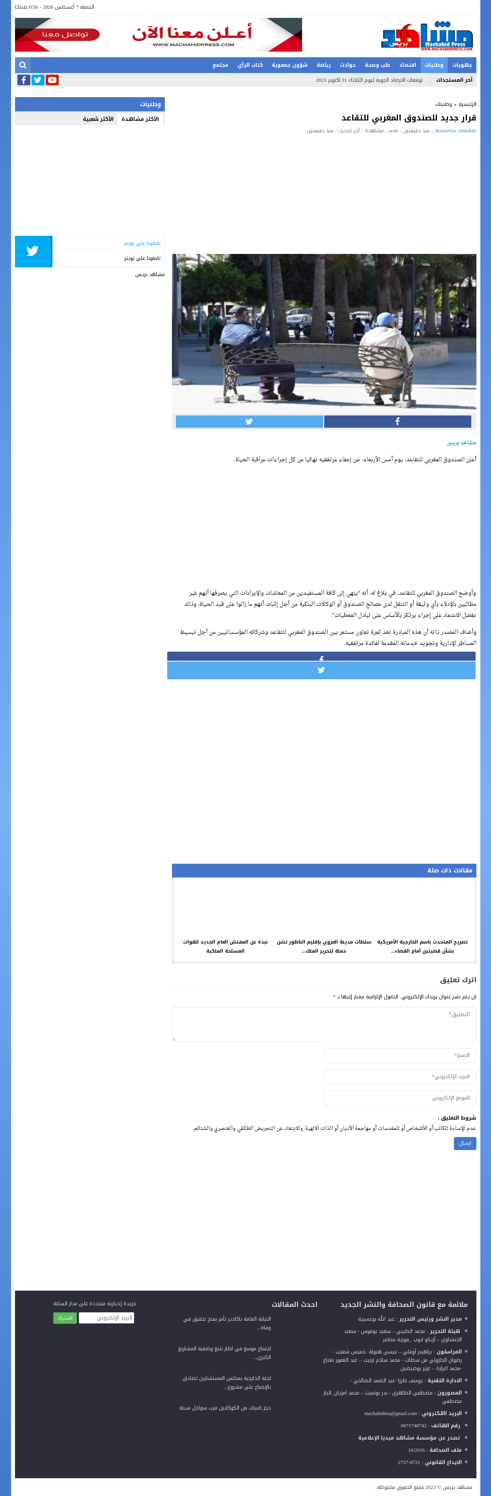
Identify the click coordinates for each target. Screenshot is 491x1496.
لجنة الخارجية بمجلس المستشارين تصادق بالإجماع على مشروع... (227, 1382)
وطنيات (434, 65)
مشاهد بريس (150, 274)
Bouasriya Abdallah (455, 130)
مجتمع (220, 65)
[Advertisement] (324, 192)
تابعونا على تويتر (142, 258)
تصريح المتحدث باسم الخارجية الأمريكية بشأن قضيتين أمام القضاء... (422, 946)
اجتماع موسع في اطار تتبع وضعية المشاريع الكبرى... (224, 1353)
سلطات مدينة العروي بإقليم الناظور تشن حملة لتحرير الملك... (324, 946)
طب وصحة (377, 65)
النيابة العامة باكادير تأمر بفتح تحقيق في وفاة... (227, 1323)
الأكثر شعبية (98, 119)
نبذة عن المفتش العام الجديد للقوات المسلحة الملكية (225, 946)
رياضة (324, 65)
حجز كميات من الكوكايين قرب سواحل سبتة (225, 1408)
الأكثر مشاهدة (140, 119)
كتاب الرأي (250, 65)
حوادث (348, 65)
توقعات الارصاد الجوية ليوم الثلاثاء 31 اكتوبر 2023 (369, 80)
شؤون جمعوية (290, 65)
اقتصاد (407, 65)
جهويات (462, 65)
